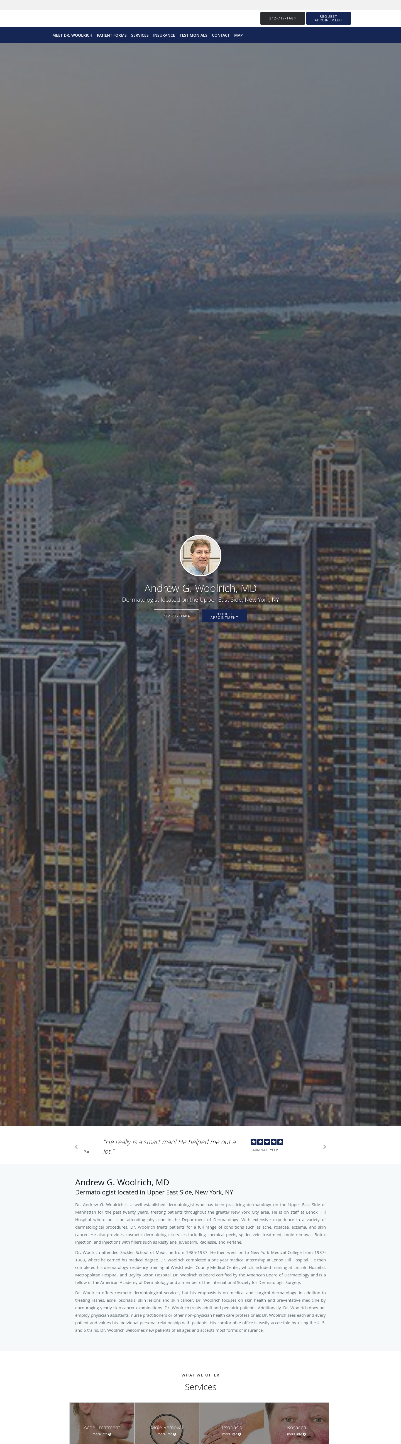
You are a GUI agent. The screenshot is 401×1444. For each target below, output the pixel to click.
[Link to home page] (200, 555)
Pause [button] (86, 1152)
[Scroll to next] (323, 1148)
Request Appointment (225, 616)
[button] (328, 18)
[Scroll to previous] (78, 1148)
